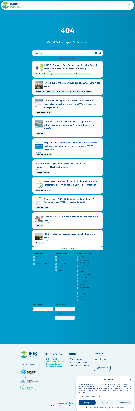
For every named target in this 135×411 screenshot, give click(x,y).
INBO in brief (51, 359)
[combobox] (43, 309)
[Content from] (65, 309)
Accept (87, 403)
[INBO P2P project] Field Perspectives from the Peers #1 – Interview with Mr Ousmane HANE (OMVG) (67, 66)
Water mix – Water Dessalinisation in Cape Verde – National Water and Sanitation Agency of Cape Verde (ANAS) (67, 125)
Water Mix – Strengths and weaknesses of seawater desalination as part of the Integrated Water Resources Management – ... (67, 104)
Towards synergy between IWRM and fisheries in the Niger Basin (67, 84)
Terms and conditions (117, 408)
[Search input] (63, 53)
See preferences (123, 403)
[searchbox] (42, 308)
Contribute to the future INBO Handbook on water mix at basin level (67, 218)
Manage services (89, 396)
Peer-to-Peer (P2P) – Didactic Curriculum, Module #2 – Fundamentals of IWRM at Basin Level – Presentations (67, 183)
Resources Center (53, 364)
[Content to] (65, 318)
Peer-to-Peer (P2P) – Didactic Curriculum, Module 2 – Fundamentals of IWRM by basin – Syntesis (67, 200)
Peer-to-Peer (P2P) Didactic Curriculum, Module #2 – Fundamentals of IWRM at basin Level (67, 165)
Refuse (105, 403)
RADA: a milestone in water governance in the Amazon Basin (67, 236)
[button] (131, 379)
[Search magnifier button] (100, 53)
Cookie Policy (92, 408)
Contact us (102, 367)
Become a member (54, 367)
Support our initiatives (55, 361)
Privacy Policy (104, 408)
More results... (67, 248)
